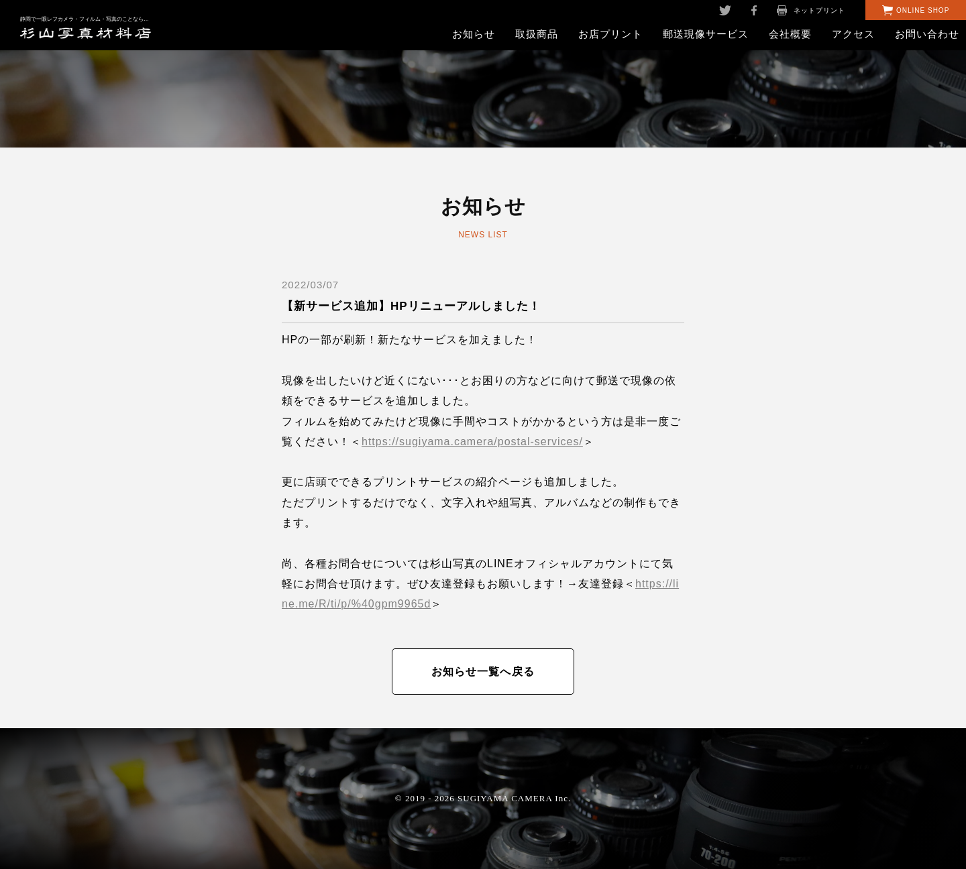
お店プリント (610, 34)
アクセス (853, 34)
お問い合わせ (927, 34)
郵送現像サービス (706, 34)
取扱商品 (536, 34)
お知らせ (473, 34)
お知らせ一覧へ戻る (483, 671)
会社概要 (790, 34)
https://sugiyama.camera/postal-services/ (472, 441)
